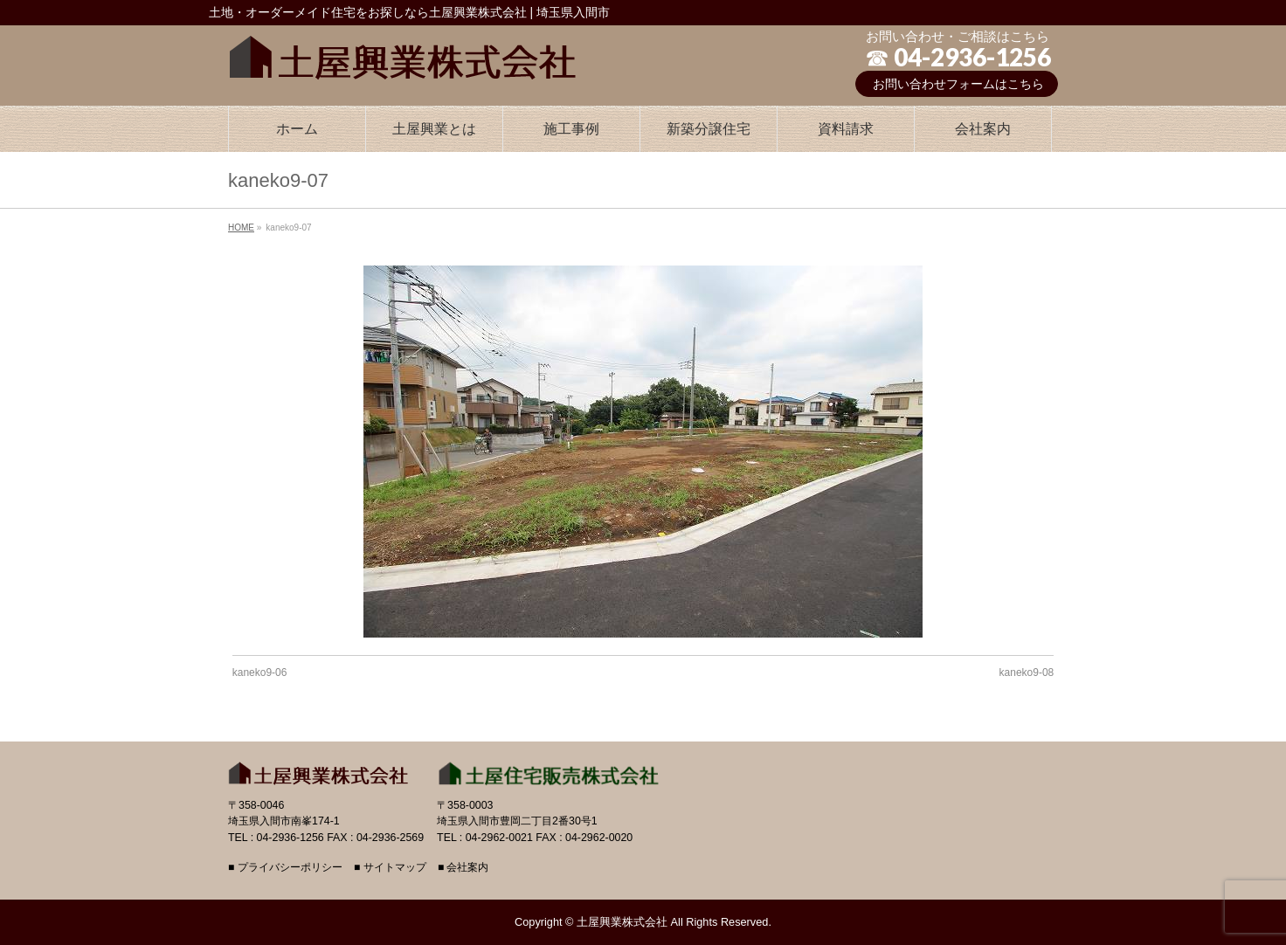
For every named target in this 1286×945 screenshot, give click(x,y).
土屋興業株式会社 (622, 921)
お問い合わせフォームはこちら (958, 84)
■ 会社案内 (463, 867)
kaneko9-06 (259, 672)
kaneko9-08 (1026, 672)
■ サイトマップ (390, 867)
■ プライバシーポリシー (285, 867)
